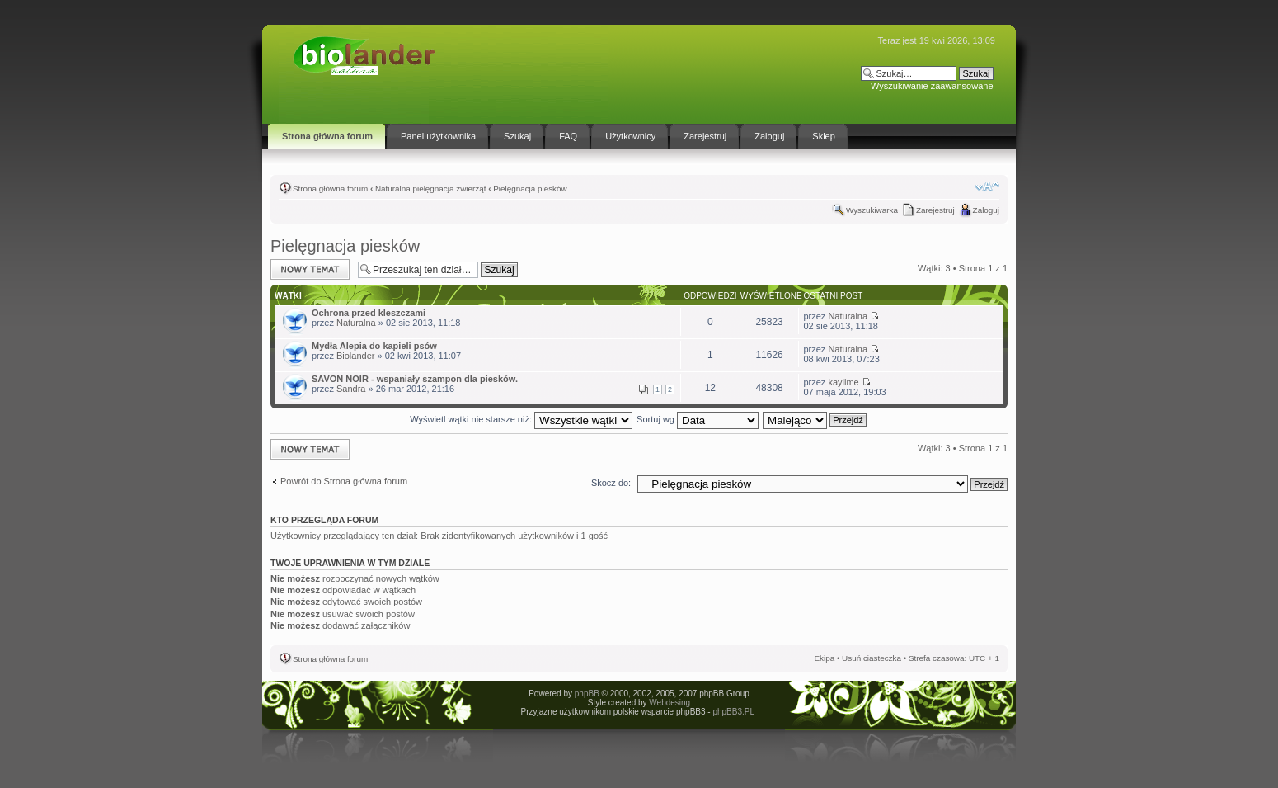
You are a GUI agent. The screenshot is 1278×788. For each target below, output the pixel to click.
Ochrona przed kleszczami (368, 313)
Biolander (355, 356)
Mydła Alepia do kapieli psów (374, 346)
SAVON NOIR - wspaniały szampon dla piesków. (415, 379)
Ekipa (824, 658)
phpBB (587, 693)
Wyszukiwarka (872, 210)
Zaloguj (986, 210)
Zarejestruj (935, 210)
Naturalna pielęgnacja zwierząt (430, 188)
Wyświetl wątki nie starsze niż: (521, 419)
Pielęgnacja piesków (529, 188)
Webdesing (669, 702)
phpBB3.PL (733, 711)
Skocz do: (611, 483)
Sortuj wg (698, 419)
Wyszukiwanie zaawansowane (932, 86)
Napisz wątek (310, 269)
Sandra (350, 389)
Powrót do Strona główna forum (343, 481)
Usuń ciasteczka (871, 658)
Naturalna (356, 323)
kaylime (843, 382)
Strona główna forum (330, 188)
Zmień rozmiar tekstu (987, 186)
